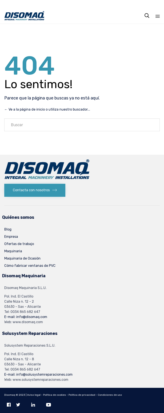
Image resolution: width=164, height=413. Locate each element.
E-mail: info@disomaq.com (25, 317)
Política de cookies (54, 394)
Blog (8, 229)
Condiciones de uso (110, 394)
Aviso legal (34, 394)
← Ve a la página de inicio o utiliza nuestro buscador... (47, 109)
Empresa (11, 237)
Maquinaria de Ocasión (22, 258)
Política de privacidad (82, 394)
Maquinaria (13, 251)
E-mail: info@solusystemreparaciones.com (38, 374)
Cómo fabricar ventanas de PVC (30, 266)
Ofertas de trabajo (19, 244)
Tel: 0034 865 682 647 (22, 312)
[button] (34, 190)
